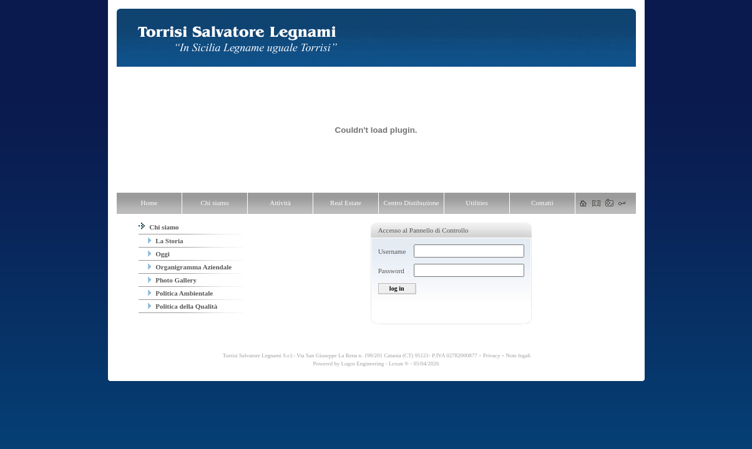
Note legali (518, 355)
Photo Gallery (172, 280)
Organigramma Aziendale (190, 267)
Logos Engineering (362, 363)
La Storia (165, 240)
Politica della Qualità (183, 306)
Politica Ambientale (180, 293)
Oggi (159, 254)
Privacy (492, 355)
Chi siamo (159, 227)
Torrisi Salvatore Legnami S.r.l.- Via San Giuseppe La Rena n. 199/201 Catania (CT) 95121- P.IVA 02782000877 (349, 355)
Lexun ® (399, 363)
